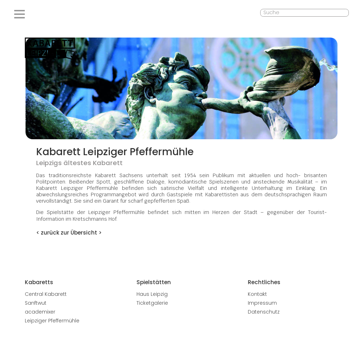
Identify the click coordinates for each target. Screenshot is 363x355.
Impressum (262, 302)
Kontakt (257, 294)
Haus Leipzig (152, 294)
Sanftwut (35, 302)
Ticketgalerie (152, 302)
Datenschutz (264, 311)
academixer (40, 311)
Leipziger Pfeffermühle (52, 320)
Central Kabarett (46, 294)
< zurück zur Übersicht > (69, 232)
